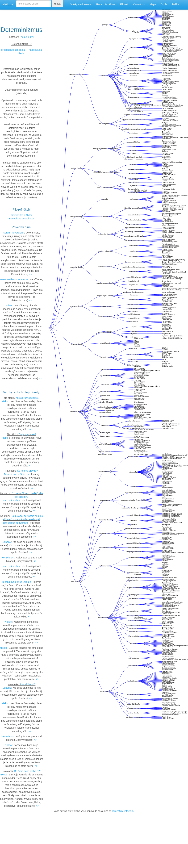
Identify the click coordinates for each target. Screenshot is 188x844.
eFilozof (8, 4)
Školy (164, 4)
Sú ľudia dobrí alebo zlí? (27, 771)
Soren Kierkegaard (13, 232)
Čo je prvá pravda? (27, 470)
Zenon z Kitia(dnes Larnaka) (17, 581)
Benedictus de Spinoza (21, 218)
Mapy (153, 4)
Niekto (9, 305)
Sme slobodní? (27, 684)
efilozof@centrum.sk (123, 811)
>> (30, 274)
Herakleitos (8, 557)
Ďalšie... (176, 4)
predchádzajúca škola (13, 49)
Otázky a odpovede (80, 4)
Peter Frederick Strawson (14, 279)
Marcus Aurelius (11, 500)
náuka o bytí (27, 37)
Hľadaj (57, 3)
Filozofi (124, 4)
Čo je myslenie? (27, 434)
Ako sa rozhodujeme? (27, 397)
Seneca (6, 542)
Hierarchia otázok (105, 4)
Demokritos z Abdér (21, 215)
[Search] (33, 3)
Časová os (139, 4)
